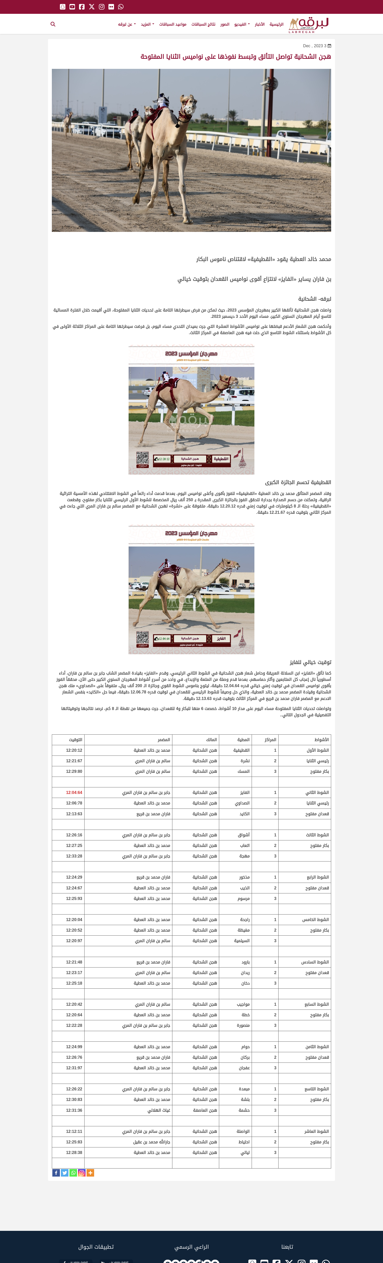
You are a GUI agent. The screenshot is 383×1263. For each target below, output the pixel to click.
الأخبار (259, 24)
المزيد (147, 24)
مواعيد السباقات (172, 24)
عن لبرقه (127, 24)
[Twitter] (64, 1173)
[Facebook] (56, 1173)
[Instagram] (82, 1173)
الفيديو (242, 24)
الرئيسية (276, 24)
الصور (224, 24)
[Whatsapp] (73, 1173)
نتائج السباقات (203, 24)
